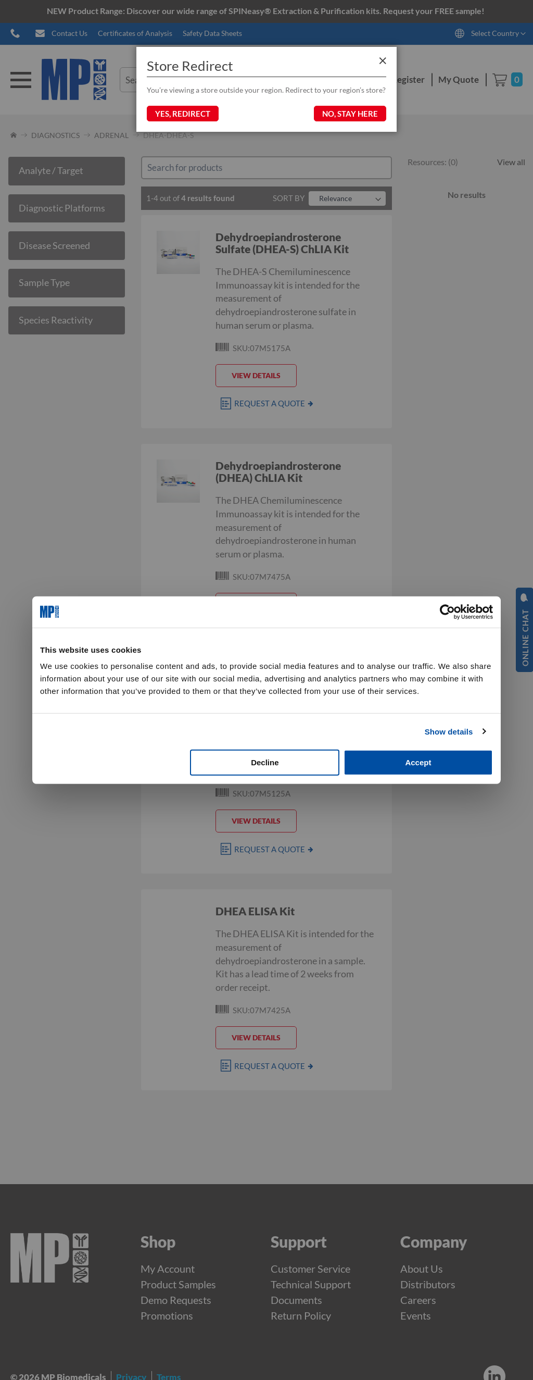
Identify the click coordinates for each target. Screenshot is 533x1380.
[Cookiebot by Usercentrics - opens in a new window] (447, 611)
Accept (418, 762)
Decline (264, 762)
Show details (449, 731)
